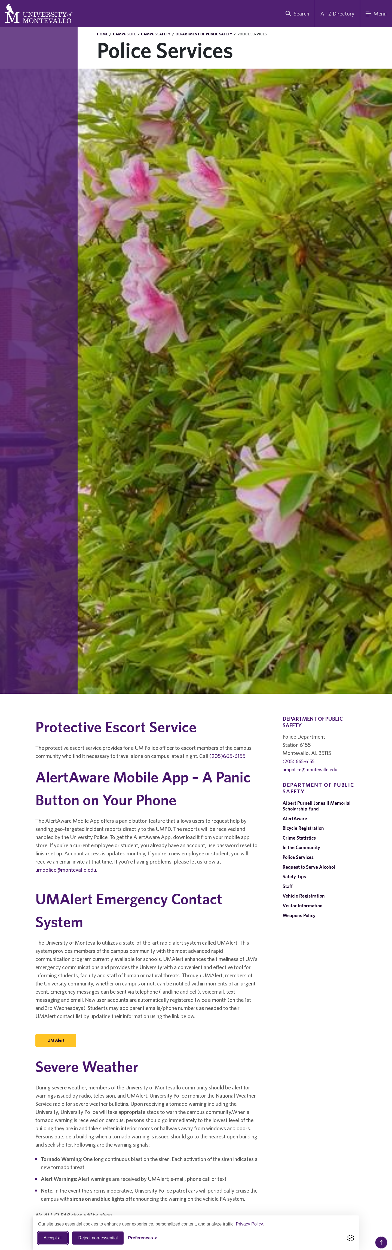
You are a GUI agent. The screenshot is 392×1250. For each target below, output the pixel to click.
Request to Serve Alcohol (309, 867)
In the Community (301, 847)
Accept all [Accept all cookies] (53, 1238)
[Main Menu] (376, 13)
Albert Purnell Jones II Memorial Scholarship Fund (317, 806)
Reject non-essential (98, 1238)
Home (102, 34)
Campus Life (124, 34)
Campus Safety (155, 34)
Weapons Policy (299, 915)
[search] (296, 13)
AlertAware (295, 818)
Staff (288, 886)
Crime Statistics (299, 838)
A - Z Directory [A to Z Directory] (337, 13)
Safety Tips (294, 876)
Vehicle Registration (304, 896)
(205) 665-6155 (298, 761)
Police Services (298, 857)
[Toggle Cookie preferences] (142, 1238)
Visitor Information (303, 905)
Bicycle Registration (303, 828)
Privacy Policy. (250, 1224)
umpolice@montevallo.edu (65, 870)
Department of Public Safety (204, 34)
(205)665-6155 (227, 756)
